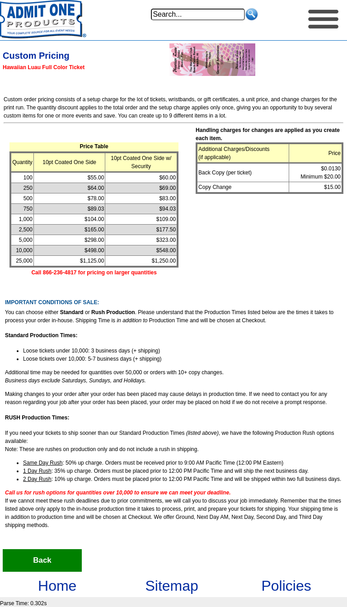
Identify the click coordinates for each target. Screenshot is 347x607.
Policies (286, 586)
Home (57, 586)
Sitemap (171, 586)
